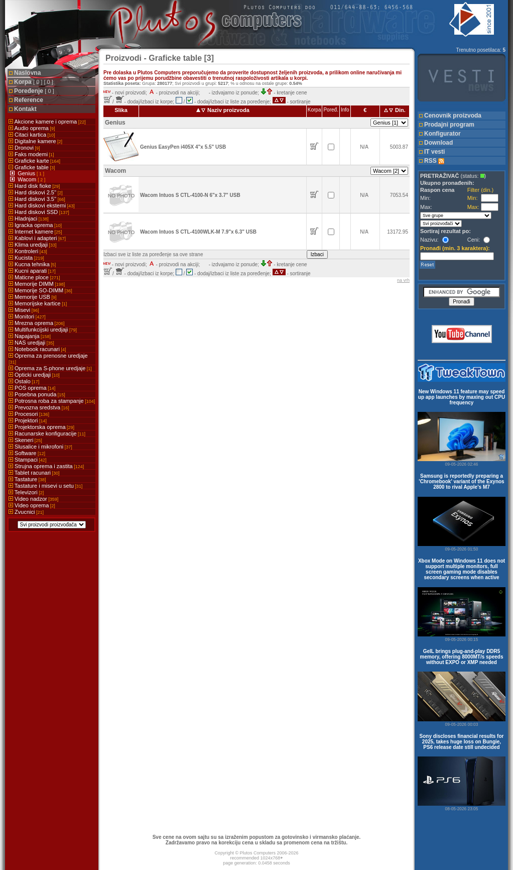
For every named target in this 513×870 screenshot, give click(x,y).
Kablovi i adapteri (37, 238)
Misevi (24, 310)
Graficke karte (34, 161)
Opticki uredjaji (34, 375)
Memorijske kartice (38, 303)
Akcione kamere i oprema (47, 122)
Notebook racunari (37, 349)
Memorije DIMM (37, 284)
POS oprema (32, 388)
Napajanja (30, 336)
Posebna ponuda (37, 394)
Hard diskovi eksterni (42, 205)
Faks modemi (31, 154)
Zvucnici (26, 512)
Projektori (28, 420)
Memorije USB (32, 297)
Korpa (33, 81)
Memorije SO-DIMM (40, 290)
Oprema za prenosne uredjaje (48, 359)
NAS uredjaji (31, 343)
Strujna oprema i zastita (46, 466)
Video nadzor (33, 499)
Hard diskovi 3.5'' (37, 199)
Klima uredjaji (33, 245)
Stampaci (27, 460)
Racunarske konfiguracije (47, 433)
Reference (28, 99)
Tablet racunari (34, 473)
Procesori (29, 414)
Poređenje (34, 90)
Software (27, 453)
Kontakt (25, 109)
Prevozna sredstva (39, 407)
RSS (434, 160)
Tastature (27, 479)
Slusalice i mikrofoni (40, 447)
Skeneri (25, 440)
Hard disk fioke (34, 186)
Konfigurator (442, 133)
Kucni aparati (32, 271)
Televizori (26, 492)
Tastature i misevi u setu (45, 486)
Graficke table (32, 167)
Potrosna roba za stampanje (52, 401)
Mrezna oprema (37, 323)
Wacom (28, 179)
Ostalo (24, 381)
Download (438, 142)
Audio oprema (32, 128)
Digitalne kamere (35, 141)
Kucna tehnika (32, 264)
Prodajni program (449, 124)
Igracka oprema (35, 225)
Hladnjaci (29, 218)
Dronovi (24, 148)
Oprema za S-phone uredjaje (50, 368)
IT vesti (434, 151)
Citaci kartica (32, 135)
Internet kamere (35, 232)
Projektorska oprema (41, 427)
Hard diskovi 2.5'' (36, 192)
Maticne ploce (34, 277)
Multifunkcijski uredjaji (43, 330)
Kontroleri (28, 251)
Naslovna (27, 72)
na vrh (403, 280)
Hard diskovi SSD (39, 212)
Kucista (26, 258)
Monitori (27, 316)
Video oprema (32, 505)
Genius (27, 173)
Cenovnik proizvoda (452, 115)
